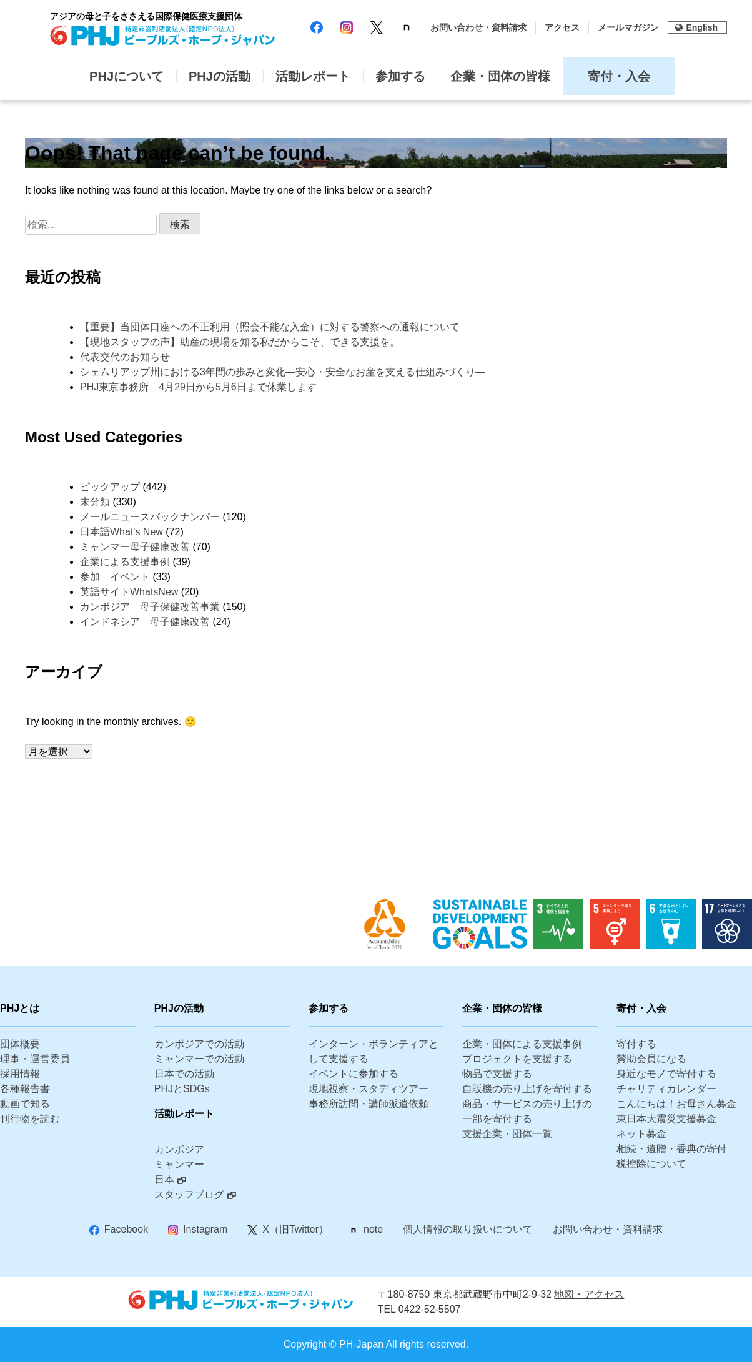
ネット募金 (641, 1133)
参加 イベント (115, 576)
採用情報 (20, 1073)
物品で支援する (497, 1073)
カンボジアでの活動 (199, 1044)
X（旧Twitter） (295, 1229)
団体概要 (20, 1044)
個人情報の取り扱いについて (468, 1229)
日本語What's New (121, 531)
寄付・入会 (619, 76)
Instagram (205, 1229)
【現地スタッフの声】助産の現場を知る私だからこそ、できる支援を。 (240, 342)
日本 (164, 1179)
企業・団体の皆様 (500, 76)
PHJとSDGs (182, 1088)
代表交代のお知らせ (125, 357)
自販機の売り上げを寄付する (527, 1088)
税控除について (651, 1163)
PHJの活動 (219, 76)
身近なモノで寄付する (666, 1073)
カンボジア (179, 1149)
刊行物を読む (30, 1118)
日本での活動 (184, 1073)
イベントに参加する (353, 1073)
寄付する (636, 1044)
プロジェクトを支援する (517, 1059)
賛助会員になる (651, 1059)
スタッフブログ (189, 1194)
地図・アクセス (589, 1294)
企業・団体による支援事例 (522, 1044)
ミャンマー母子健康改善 (135, 546)
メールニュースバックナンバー (150, 516)
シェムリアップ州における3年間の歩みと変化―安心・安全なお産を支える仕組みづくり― (282, 372)
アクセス (562, 27)
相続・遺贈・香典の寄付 (671, 1148)
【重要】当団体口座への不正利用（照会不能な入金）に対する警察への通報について (270, 327)
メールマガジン (628, 27)
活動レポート (312, 76)
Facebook (126, 1229)
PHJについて (126, 76)
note (373, 1229)
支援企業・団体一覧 (507, 1133)
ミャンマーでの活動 (199, 1059)
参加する (400, 76)
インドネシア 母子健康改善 (145, 621)
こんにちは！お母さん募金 (676, 1103)
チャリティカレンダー (666, 1088)
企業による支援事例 (125, 561)
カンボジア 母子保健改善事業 (150, 606)
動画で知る (25, 1103)
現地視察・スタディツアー (368, 1088)
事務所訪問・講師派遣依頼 (368, 1103)
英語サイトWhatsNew (129, 591)
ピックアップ (110, 486)
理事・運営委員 (35, 1059)
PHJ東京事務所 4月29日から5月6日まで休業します (198, 387)
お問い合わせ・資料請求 (478, 27)
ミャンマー (179, 1164)
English (696, 27)
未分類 (95, 501)
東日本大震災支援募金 (666, 1118)
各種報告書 (25, 1088)
